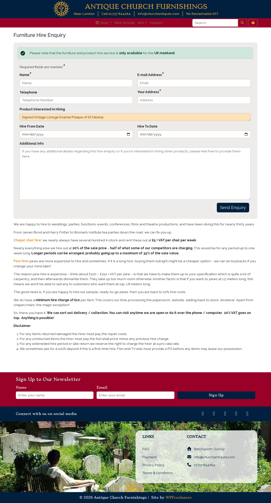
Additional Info (32, 143)
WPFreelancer (178, 497)
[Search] (215, 23)
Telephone (28, 92)
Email (103, 387)
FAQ (145, 449)
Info (141, 23)
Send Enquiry (233, 207)
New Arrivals (125, 23)
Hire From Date (32, 126)
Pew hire (21, 261)
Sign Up (216, 395)
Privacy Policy (153, 465)
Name (26, 74)
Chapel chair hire (27, 240)
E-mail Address (150, 74)
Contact (156, 23)
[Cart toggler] (252, 23)
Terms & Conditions (157, 473)
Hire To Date (147, 126)
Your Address (149, 91)
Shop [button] (102, 23)
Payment (149, 457)
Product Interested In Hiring (42, 109)
